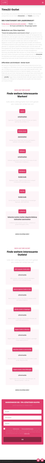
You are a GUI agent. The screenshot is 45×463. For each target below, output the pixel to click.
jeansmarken (22, 137)
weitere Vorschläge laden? (22, 234)
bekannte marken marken (16, 217)
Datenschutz (16, 428)
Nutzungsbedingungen (27, 428)
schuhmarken (22, 117)
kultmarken (18, 219)
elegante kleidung (31, 217)
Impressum (23, 461)
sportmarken (26, 219)
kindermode (22, 177)
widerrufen (27, 433)
